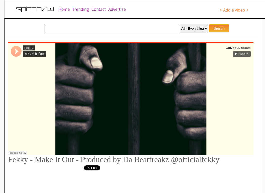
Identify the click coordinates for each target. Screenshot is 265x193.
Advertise (117, 9)
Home (64, 9)
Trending (80, 9)
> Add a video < (234, 10)
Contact (98, 9)
